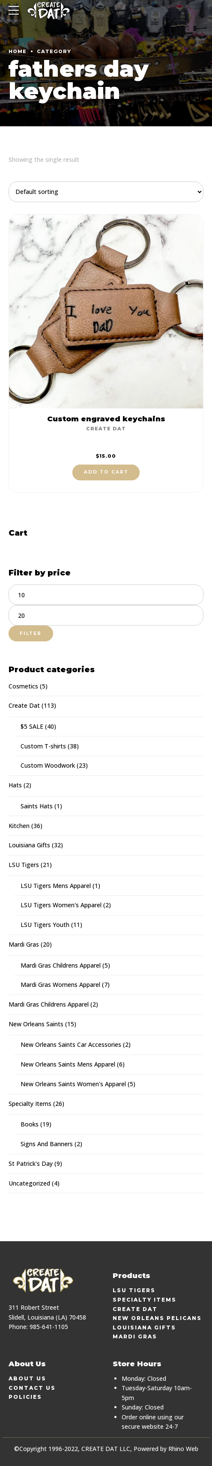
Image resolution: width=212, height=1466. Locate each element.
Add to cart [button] (106, 472)
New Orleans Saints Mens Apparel (68, 1064)
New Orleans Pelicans (157, 1318)
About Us (27, 1378)
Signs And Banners (47, 1144)
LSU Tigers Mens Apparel (56, 886)
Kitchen (19, 826)
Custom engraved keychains (106, 418)
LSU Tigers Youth (45, 925)
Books (30, 1124)
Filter (31, 633)
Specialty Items (30, 1104)
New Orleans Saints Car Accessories (71, 1044)
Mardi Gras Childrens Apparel (61, 965)
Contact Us (32, 1388)
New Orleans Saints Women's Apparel (73, 1084)
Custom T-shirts (43, 746)
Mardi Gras (24, 944)
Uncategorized (29, 1183)
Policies (25, 1397)
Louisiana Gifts (29, 845)
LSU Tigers (24, 865)
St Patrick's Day (31, 1163)
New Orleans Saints (36, 1024)
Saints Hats (37, 806)
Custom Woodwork (48, 765)
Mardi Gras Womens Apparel (60, 984)
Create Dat (106, 429)
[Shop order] (106, 192)
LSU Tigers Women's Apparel (61, 905)
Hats (15, 785)
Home (18, 51)
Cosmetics (23, 686)
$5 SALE (32, 726)
